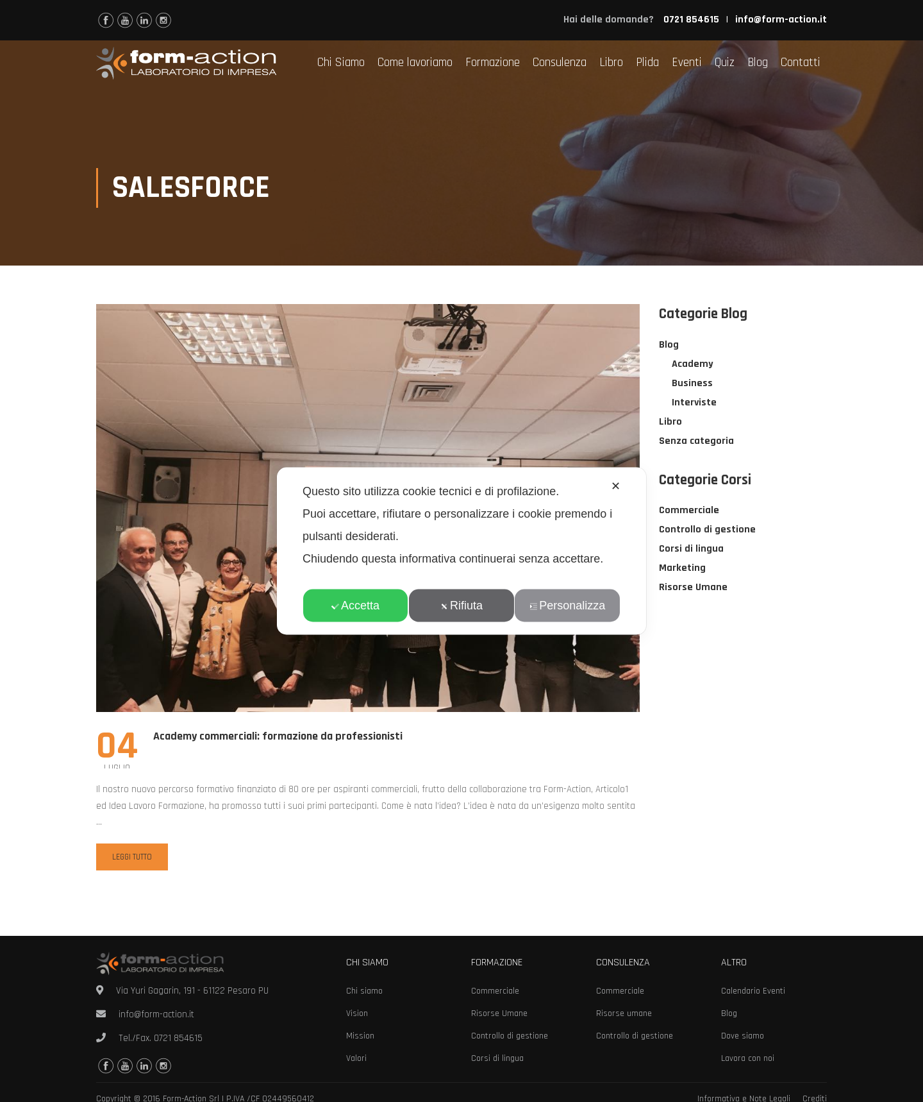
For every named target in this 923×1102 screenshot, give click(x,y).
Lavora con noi (747, 1058)
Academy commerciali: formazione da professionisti (278, 737)
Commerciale (689, 511)
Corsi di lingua (691, 550)
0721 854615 (178, 1038)
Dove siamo (742, 1036)
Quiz (725, 63)
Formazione (492, 63)
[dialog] (461, 551)
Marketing (682, 569)
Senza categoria (696, 442)
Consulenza (559, 63)
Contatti (800, 63)
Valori (356, 1058)
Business (692, 384)
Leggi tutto (132, 857)
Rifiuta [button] (461, 605)
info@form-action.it (781, 19)
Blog (757, 63)
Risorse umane (624, 1013)
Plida (647, 63)
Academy (692, 365)
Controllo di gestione (707, 531)
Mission (360, 1036)
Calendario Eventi (753, 991)
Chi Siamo (341, 63)
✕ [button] (615, 486)
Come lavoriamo (415, 63)
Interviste (694, 404)
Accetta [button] (355, 605)
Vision (357, 1013)
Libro (611, 63)
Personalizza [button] (567, 605)
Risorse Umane (693, 588)
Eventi (687, 63)
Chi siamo (364, 991)
